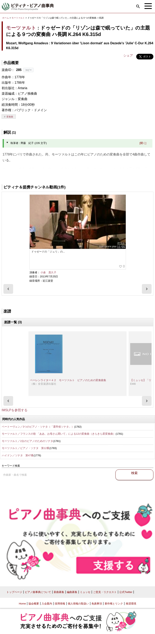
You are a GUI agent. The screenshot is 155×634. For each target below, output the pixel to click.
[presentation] (8, 289)
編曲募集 (72, 592)
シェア (128, 55)
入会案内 (47, 603)
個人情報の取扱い (78, 603)
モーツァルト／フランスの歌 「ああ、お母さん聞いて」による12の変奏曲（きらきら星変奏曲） (59, 433)
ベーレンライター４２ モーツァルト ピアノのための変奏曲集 (68, 380)
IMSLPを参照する (14, 410)
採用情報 (60, 603)
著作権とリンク (114, 603)
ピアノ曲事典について (38, 592)
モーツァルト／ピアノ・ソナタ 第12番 (25, 448)
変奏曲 (9, 116)
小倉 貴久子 (48, 272)
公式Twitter (125, 592)
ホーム (5, 18)
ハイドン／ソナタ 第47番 (18, 455)
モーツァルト (18, 18)
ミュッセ (85, 592)
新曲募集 (59, 592)
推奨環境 (131, 603)
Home (22, 603)
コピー (28, 70)
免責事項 (96, 603)
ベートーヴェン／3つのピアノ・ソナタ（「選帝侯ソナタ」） (38, 426)
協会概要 (33, 603)
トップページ (14, 592)
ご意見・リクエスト (105, 592)
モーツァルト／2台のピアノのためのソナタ (27, 441)
